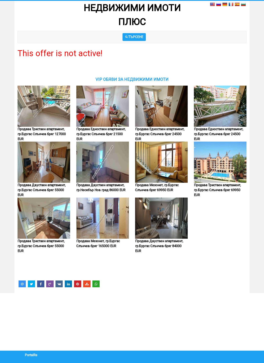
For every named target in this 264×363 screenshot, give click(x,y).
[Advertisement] (132, 67)
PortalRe (31, 355)
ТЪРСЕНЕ (134, 37)
